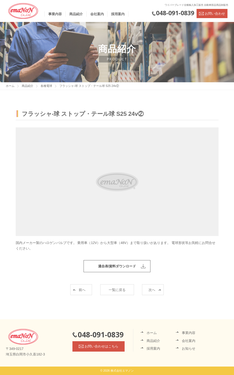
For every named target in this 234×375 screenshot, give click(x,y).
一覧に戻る (117, 290)
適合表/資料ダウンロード (117, 266)
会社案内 (97, 14)
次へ (152, 290)
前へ (82, 290)
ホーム (152, 333)
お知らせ (188, 348)
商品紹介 (76, 14)
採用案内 (118, 14)
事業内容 (55, 14)
